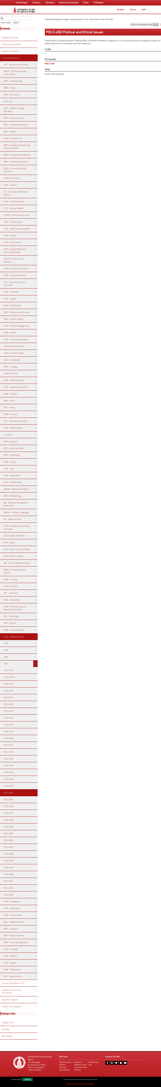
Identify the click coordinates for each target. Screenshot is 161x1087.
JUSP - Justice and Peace (14, 448)
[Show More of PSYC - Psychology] (35, 908)
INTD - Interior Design (13, 428)
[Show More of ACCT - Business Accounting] (35, 64)
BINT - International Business (16, 124)
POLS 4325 (8, 731)
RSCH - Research (11, 928)
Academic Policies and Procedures (11, 991)
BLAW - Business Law (13, 138)
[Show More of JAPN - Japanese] (35, 441)
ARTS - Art (8, 101)
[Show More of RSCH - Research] (35, 928)
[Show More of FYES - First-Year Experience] (35, 339)
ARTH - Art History (11, 94)
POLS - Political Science (14, 636)
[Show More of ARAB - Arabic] (35, 88)
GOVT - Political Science (14, 380)
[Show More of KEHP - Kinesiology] (35, 455)
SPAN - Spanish (10, 956)
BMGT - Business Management (17, 155)
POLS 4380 (8, 820)
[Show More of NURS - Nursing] (35, 579)
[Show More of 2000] (35, 650)
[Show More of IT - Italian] (35, 434)
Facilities (77, 1070)
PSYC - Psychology (11, 908)
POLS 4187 (8, 670)
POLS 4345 (8, 765)
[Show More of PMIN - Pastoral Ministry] (35, 630)
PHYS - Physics (10, 623)
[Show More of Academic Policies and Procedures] (35, 990)
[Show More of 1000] (35, 643)
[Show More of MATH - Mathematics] (35, 482)
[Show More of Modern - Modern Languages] (35, 512)
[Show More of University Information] (35, 44)
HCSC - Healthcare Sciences (16, 387)
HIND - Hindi (9, 400)
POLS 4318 (8, 704)
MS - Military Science (12, 519)
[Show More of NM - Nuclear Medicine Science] (35, 563)
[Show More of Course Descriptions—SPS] (35, 983)
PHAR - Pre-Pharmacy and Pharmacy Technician (15, 608)
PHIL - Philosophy (11, 616)
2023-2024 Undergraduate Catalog (56, 19)
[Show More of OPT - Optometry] (35, 593)
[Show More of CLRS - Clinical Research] (35, 201)
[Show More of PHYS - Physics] (35, 623)
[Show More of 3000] (35, 657)
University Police (80, 1067)
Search (16, 23)
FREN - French (10, 332)
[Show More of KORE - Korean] (35, 462)
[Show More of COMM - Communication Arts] (35, 215)
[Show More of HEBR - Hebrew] (35, 394)
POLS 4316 (8, 690)
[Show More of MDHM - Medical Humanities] (35, 489)
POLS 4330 (8, 738)
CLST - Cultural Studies (13, 208)
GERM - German (11, 373)
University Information (11, 44)
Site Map (5, 1029)
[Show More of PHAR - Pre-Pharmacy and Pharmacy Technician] (35, 606)
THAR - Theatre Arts (12, 969)
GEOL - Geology (10, 366)
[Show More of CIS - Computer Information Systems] (35, 191)
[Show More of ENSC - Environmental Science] (35, 312)
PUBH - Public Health (13, 915)
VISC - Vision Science (12, 976)
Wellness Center (80, 1065)
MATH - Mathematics (13, 482)
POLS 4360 (8, 786)
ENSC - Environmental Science (17, 312)
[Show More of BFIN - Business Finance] (35, 118)
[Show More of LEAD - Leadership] (35, 475)
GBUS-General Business (14, 346)
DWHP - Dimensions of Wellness (13, 260)
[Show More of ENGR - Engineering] (35, 305)
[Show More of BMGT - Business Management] (35, 155)
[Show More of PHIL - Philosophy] (35, 616)
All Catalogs (7, 1036)
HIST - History (9, 407)
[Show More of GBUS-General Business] (35, 346)
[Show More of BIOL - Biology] (35, 131)
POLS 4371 (8, 813)
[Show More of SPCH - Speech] (35, 962)
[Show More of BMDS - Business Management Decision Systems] (35, 145)
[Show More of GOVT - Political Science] (35, 380)
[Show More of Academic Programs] (35, 51)
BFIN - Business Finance (14, 118)
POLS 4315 (8, 684)
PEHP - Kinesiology (12, 600)
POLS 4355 (8, 772)
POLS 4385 (8, 826)
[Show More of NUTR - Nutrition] (35, 586)
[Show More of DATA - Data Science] (35, 242)
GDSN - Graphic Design (14, 353)
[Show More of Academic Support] (35, 999)
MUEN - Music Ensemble (14, 535)
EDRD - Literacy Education (15, 275)
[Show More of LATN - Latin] (35, 468)
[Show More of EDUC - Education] (35, 292)
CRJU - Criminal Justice (13, 222)
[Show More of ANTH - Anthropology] (35, 81)
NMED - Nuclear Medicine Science (15, 571)
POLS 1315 (50, 63)
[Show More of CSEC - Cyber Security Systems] (35, 228)
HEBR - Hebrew (10, 394)
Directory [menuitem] (36, 2)
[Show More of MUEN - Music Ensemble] (35, 535)
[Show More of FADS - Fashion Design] (35, 319)
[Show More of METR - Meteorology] (35, 496)
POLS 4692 (8, 888)
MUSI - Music (9, 542)
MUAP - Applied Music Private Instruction (16, 527)
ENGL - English (10, 298)
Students (120, 9)
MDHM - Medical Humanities (16, 489)
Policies (62, 1065)
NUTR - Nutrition (11, 586)
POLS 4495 (8, 867)
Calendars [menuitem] (49, 2)
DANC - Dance (10, 235)
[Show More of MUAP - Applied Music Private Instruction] (35, 526)
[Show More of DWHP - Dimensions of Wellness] (35, 259)
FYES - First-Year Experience (16, 339)
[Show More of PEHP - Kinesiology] (35, 600)
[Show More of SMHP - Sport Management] (35, 942)
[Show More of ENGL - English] (35, 298)
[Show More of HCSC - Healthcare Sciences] (35, 387)
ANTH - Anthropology (13, 81)
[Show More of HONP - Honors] (35, 414)
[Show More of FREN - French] (35, 332)
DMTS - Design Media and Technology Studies (15, 250)
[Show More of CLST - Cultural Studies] (35, 208)
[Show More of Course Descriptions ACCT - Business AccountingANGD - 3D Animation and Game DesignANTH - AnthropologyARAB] (35, 58)
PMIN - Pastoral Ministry (14, 630)
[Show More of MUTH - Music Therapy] (35, 556)
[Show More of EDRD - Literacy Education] (35, 275)
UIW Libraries (64, 1070)
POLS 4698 (8, 894)
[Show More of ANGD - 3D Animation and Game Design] (35, 71)
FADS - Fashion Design (13, 319)
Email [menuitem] (86, 2)
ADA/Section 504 (94, 1063)
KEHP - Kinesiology (12, 455)
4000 (6, 663)
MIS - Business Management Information (16, 504)
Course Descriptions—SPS (13, 983)
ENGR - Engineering (12, 305)
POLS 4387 (8, 833)
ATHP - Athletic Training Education (14, 109)
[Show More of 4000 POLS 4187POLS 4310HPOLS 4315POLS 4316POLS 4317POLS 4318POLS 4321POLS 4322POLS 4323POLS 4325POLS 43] (35, 663)
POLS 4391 (8, 847)
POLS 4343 (8, 758)
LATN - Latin (9, 468)
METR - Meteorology (12, 496)
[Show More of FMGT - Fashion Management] (35, 326)
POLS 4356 (8, 779)
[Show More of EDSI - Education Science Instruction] (35, 282)
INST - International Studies (15, 421)
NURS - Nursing (10, 579)
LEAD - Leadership (12, 475)
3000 (6, 657)
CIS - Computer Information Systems (16, 193)
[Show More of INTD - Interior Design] (35, 428)
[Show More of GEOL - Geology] (35, 366)
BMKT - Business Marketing (15, 161)
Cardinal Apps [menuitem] (21, 2)
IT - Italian (8, 434)
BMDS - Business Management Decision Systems (17, 146)
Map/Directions (65, 1062)
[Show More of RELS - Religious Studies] (35, 922)
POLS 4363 (8, 799)
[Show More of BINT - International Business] (35, 124)
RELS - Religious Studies (14, 922)
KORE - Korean (10, 462)
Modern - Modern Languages (16, 512)
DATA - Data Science (12, 242)
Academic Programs (10, 51)
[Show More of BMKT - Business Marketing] (35, 161)
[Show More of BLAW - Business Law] (35, 138)
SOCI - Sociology (11, 949)
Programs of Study (10, 37)
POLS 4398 (8, 854)
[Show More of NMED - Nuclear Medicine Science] (35, 569)
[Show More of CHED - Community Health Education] (35, 168)
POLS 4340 (8, 752)
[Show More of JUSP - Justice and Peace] (35, 448)
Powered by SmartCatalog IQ (80, 1083)
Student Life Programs (11, 1006)
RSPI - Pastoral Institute (14, 935)
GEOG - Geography (12, 360)
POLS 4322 (8, 718)
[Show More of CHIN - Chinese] (35, 185)
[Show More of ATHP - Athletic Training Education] (35, 108)
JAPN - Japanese (10, 441)
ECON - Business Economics (16, 268)
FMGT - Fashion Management (16, 326)
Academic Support (10, 999)
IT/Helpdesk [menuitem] (98, 2)
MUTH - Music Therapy (13, 556)
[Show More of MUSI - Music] (35, 542)
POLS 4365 (8, 806)
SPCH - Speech (10, 962)
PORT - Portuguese (12, 901)
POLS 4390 (8, 840)
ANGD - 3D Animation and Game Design (15, 73)
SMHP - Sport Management (15, 942)
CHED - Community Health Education (15, 170)
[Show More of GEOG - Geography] (35, 360)
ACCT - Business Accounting (16, 64)
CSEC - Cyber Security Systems (17, 228)
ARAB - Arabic (9, 87)
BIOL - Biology (10, 131)
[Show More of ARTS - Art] (35, 101)
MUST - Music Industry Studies (17, 549)
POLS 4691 (8, 881)
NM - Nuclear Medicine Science (17, 563)
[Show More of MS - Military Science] (35, 519)
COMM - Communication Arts (16, 215)
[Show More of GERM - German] (35, 373)
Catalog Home (8, 1022)
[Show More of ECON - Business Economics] (35, 268)
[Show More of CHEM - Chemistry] (35, 178)
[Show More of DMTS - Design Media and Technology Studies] (35, 249)
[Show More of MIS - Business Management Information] (35, 502)
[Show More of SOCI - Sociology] (35, 949)
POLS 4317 (8, 697)
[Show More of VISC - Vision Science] (35, 976)
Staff (143, 9)
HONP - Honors (10, 414)
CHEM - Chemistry (11, 178)
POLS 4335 (8, 745)
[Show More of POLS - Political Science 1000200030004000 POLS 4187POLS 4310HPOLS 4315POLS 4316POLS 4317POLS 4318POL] (35, 636)
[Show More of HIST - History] (35, 407)
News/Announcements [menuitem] (68, 2)
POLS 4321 (8, 711)
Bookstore (78, 1062)
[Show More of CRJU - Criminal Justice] (35, 222)
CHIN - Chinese (10, 185)
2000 (6, 650)
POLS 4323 (8, 724)
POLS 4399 (8, 860)
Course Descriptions (10, 58)
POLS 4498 (8, 874)
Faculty (133, 9)
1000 (6, 643)
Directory (62, 1067)
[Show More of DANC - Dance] (35, 235)
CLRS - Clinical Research (14, 201)
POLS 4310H (9, 677)
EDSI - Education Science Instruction (14, 283)
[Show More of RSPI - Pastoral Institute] (35, 935)
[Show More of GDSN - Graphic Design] (35, 353)
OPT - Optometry (11, 593)
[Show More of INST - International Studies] (35, 421)
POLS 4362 (8, 792)
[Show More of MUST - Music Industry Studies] (35, 549)
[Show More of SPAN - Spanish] (35, 956)
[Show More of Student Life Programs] (35, 1006)
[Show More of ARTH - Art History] (35, 94)
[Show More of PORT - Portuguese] (35, 901)
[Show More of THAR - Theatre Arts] (35, 969)
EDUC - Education (11, 292)
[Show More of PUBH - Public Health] (35, 915)
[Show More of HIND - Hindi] (35, 400)
